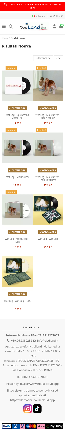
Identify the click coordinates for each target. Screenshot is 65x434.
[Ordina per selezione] (43, 58)
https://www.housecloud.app (39, 384)
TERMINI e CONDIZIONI (33, 377)
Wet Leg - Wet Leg (48, 238)
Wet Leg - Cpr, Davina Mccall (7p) (17, 116)
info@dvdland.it (47, 340)
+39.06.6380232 (21, 340)
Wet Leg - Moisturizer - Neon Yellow (47, 116)
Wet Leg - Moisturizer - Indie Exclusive (47, 178)
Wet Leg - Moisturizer (17, 176)
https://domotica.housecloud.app (32, 400)
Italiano (39, 16)
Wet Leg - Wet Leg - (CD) (17, 300)
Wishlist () (56, 16)
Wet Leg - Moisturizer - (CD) (17, 240)
